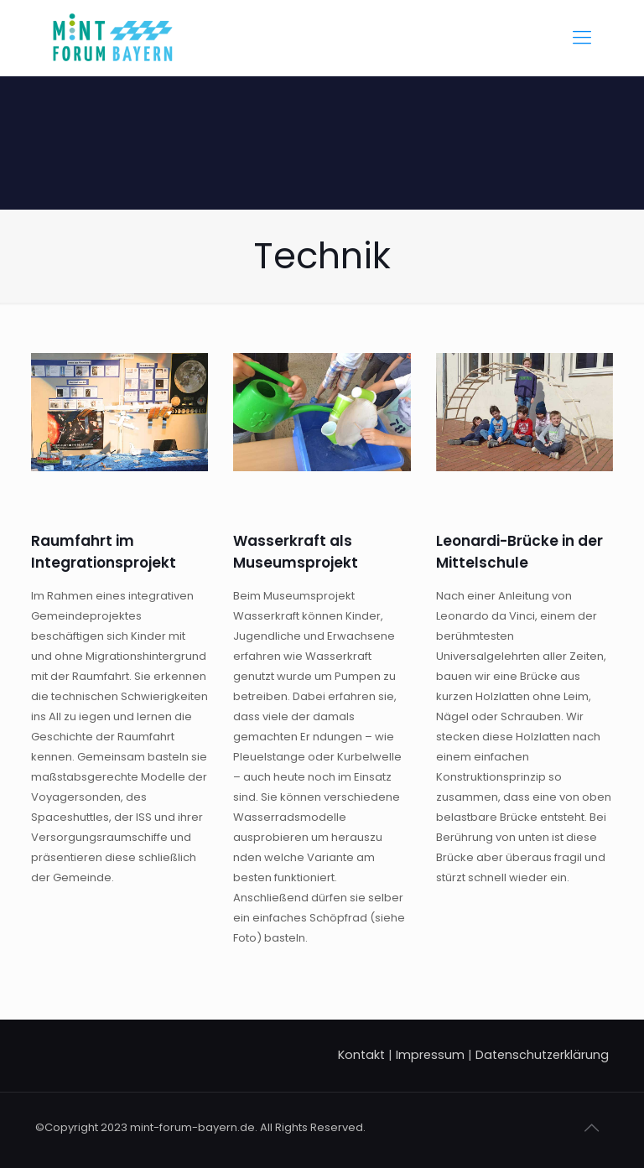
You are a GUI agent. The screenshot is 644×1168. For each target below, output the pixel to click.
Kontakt (361, 1054)
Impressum (430, 1054)
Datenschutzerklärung (542, 1054)
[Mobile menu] (582, 37)
